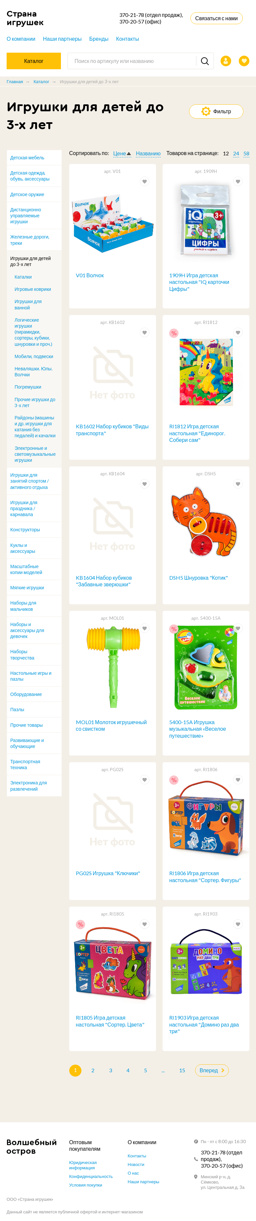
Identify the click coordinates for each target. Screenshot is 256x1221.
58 (246, 153)
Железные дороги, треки (29, 239)
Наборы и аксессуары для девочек (27, 630)
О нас (133, 1173)
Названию (148, 153)
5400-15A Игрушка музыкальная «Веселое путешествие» (197, 729)
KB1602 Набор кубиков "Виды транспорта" (112, 430)
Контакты (127, 38)
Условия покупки (85, 1185)
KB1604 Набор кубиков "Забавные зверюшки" (104, 581)
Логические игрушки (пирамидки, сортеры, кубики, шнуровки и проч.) (33, 332)
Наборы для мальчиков (23, 605)
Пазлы (17, 709)
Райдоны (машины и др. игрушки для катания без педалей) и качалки (35, 427)
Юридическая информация (83, 1165)
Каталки (23, 277)
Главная (15, 81)
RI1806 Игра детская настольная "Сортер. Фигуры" (205, 877)
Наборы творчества (22, 654)
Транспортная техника (25, 764)
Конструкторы (25, 529)
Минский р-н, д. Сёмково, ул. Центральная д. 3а (222, 1182)
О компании (21, 38)
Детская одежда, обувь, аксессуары (30, 176)
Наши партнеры (62, 38)
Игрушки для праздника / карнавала (23, 508)
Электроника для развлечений (28, 785)
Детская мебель (27, 157)
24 (236, 153)
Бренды (99, 38)
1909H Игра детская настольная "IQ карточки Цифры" (199, 282)
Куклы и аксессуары (22, 548)
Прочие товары (26, 725)
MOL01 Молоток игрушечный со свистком (111, 726)
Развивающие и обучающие (27, 743)
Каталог (41, 81)
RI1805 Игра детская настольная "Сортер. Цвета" (110, 1022)
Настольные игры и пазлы (30, 676)
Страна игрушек (25, 18)
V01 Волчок (90, 275)
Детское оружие (27, 194)
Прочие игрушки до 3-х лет (35, 402)
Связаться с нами (216, 18)
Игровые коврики (33, 289)
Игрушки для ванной (28, 304)
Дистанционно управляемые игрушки (25, 215)
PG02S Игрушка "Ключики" (108, 874)
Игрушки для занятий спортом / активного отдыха (29, 481)
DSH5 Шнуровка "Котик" (198, 578)
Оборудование (26, 694)
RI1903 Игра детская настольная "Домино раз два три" (204, 1026)
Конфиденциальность (91, 1176)
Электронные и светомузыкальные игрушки (35, 454)
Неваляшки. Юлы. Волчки (34, 371)
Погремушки (28, 387)
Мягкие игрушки (27, 587)
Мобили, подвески (34, 356)
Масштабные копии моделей (26, 569)
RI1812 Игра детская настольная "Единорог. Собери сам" (197, 433)
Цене (119, 153)
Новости (136, 1164)
